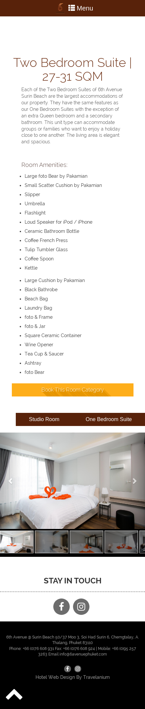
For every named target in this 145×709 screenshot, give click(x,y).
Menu (72, 9)
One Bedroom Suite (108, 419)
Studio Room (44, 419)
